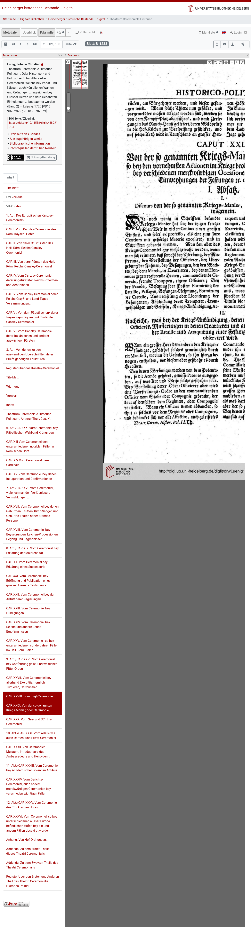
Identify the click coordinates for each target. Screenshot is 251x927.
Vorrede (14, 197)
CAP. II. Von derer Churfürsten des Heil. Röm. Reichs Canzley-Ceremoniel (29, 247)
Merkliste (208, 32)
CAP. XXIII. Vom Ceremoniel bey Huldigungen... (28, 610)
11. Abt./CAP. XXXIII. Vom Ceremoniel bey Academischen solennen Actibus (32, 768)
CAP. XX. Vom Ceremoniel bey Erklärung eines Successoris (27, 564)
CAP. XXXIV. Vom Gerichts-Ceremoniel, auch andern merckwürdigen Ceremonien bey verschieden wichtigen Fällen (28, 786)
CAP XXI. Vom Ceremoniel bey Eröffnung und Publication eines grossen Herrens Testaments (28, 580)
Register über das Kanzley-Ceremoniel (32, 368)
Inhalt (10, 177)
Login (236, 32)
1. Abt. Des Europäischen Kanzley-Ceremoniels (29, 218)
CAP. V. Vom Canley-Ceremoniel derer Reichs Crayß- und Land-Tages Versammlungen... (32, 298)
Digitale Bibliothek (32, 19)
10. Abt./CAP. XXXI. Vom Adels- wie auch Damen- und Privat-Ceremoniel (31, 735)
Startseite (9, 19)
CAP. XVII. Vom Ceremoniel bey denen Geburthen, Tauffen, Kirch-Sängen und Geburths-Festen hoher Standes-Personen (32, 513)
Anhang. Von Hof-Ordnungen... (27, 840)
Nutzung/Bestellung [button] (41, 157)
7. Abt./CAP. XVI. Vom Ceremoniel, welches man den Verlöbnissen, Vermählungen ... (30, 492)
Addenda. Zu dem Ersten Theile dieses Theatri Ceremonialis (28, 851)
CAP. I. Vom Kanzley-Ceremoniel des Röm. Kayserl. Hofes (31, 231)
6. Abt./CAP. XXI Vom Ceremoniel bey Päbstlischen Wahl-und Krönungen (32, 430)
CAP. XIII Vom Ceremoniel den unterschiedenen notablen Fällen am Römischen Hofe (31, 446)
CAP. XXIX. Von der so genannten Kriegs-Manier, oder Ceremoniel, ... (29, 708)
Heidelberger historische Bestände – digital (38, 8)
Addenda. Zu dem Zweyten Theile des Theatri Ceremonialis (32, 865)
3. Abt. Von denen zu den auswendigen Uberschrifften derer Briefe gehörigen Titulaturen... (29, 354)
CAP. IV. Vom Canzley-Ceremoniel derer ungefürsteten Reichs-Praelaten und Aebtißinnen (32, 280)
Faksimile (46, 32)
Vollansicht (85, 32)
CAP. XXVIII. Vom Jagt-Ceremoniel (29, 696)
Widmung (13, 386)
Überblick (29, 32)
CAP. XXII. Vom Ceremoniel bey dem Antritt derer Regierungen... (31, 597)
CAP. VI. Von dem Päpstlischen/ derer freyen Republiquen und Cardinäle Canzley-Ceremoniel (32, 317)
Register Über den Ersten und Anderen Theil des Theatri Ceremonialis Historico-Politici (32, 881)
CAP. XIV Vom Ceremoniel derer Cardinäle (28, 462)
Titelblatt (12, 188)
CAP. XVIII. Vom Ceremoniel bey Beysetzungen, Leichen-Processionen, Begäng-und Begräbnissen (32, 534)
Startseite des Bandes (25, 134)
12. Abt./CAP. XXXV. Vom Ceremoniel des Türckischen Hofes (32, 805)
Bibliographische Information (30, 143)
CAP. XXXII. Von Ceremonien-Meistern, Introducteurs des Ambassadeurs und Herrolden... (28, 751)
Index (13, 206)
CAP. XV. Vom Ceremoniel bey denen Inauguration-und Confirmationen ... (31, 476)
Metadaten (10, 32)
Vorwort (11, 396)
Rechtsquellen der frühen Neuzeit (33, 148)
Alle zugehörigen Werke (26, 139)
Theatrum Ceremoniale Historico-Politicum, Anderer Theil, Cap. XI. (29, 416)
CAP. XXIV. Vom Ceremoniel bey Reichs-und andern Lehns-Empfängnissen (28, 626)
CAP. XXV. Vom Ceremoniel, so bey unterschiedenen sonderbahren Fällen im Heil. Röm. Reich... (32, 645)
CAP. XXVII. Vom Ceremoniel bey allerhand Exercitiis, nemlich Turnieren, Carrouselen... (28, 682)
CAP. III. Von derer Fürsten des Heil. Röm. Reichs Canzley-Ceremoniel (30, 264)
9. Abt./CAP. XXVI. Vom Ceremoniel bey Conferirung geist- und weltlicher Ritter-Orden (31, 663)
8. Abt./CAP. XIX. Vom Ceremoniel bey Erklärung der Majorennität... (32, 550)
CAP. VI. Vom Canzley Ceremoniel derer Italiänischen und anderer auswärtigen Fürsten (29, 335)
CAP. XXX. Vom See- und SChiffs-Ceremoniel (29, 721)
